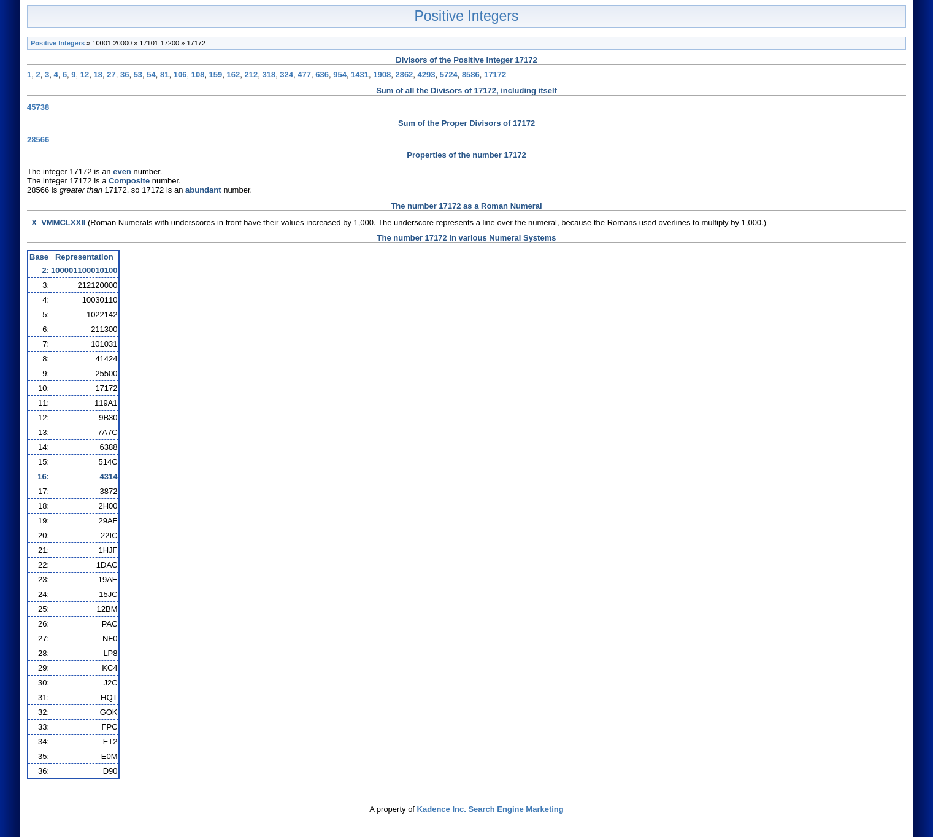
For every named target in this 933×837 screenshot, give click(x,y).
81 (164, 74)
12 (84, 74)
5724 (449, 74)
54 (151, 74)
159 (216, 74)
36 (124, 74)
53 (138, 74)
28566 (38, 139)
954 (340, 74)
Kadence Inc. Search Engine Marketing (490, 809)
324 (286, 74)
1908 (382, 74)
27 (111, 74)
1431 (360, 74)
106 (180, 74)
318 (268, 74)
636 (322, 74)
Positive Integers (466, 16)
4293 (427, 74)
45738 (38, 107)
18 (98, 74)
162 (233, 74)
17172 (495, 74)
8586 (471, 74)
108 (198, 74)
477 (304, 74)
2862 (404, 74)
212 (251, 74)
